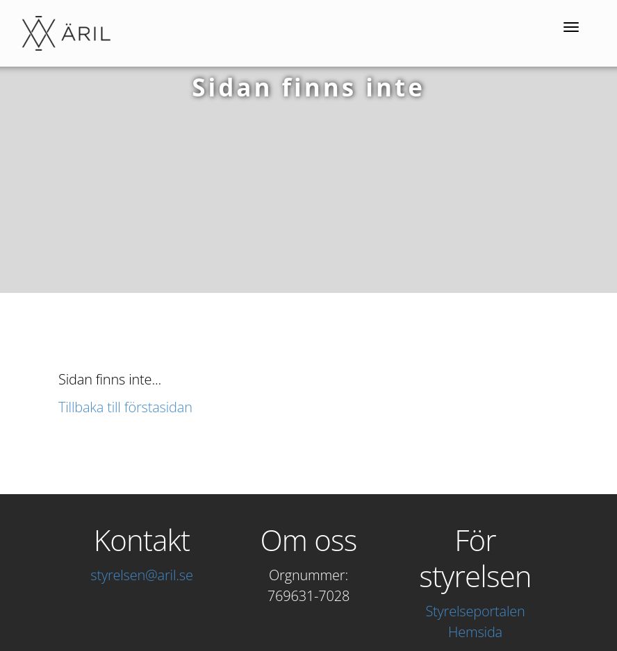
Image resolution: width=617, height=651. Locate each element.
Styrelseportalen (475, 611)
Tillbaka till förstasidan (125, 407)
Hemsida (475, 632)
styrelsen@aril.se (141, 575)
